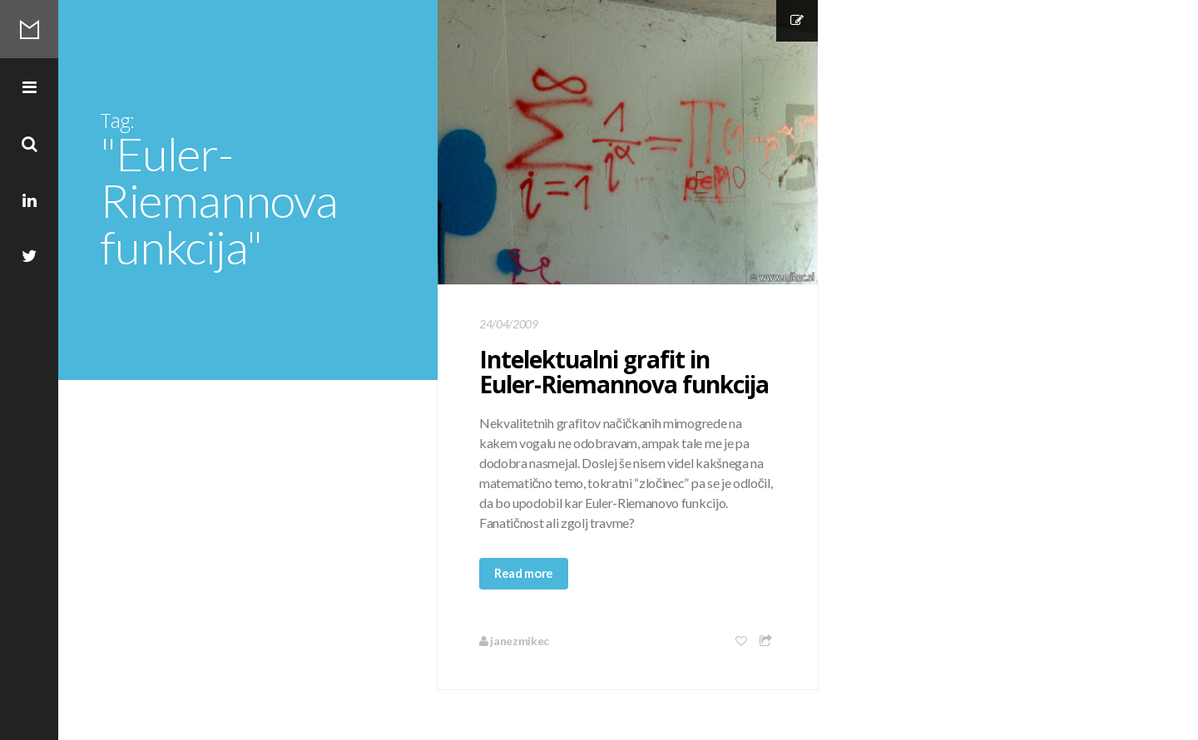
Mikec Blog (29, 29)
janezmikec (514, 641)
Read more (523, 572)
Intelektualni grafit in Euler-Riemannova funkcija (624, 371)
